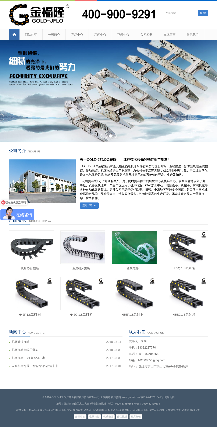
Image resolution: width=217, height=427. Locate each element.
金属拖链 (133, 268)
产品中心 (77, 34)
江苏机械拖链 (99, 410)
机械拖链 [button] (108, 416)
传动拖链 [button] (122, 416)
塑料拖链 (67, 410)
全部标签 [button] (80, 416)
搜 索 (203, 12)
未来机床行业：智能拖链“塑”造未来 (35, 366)
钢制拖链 (56, 410)
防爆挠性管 (174, 410)
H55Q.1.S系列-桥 (183, 268)
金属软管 (78, 410)
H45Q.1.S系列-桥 (81, 314)
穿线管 (87, 410)
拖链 (118, 410)
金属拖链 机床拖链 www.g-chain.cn (120, 397)
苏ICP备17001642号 (152, 397)
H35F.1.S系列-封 (133, 314)
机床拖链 (34, 410)
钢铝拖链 (45, 410)
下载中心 (123, 34)
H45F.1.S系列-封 (30, 314)
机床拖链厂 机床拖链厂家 (28, 358)
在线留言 (169, 34)
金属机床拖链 (81, 268)
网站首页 (31, 34)
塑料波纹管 (150, 410)
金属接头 (127, 410)
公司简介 (54, 34)
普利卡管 (195, 410)
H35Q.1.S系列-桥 (183, 314)
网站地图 (169, 397)
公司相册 (146, 34)
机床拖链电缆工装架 (25, 350)
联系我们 (193, 34)
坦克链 (111, 410)
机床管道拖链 (20, 341)
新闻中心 (100, 34)
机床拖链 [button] (136, 416)
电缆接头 (162, 410)
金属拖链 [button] (94, 416)
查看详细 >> (89, 205)
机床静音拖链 (30, 268)
